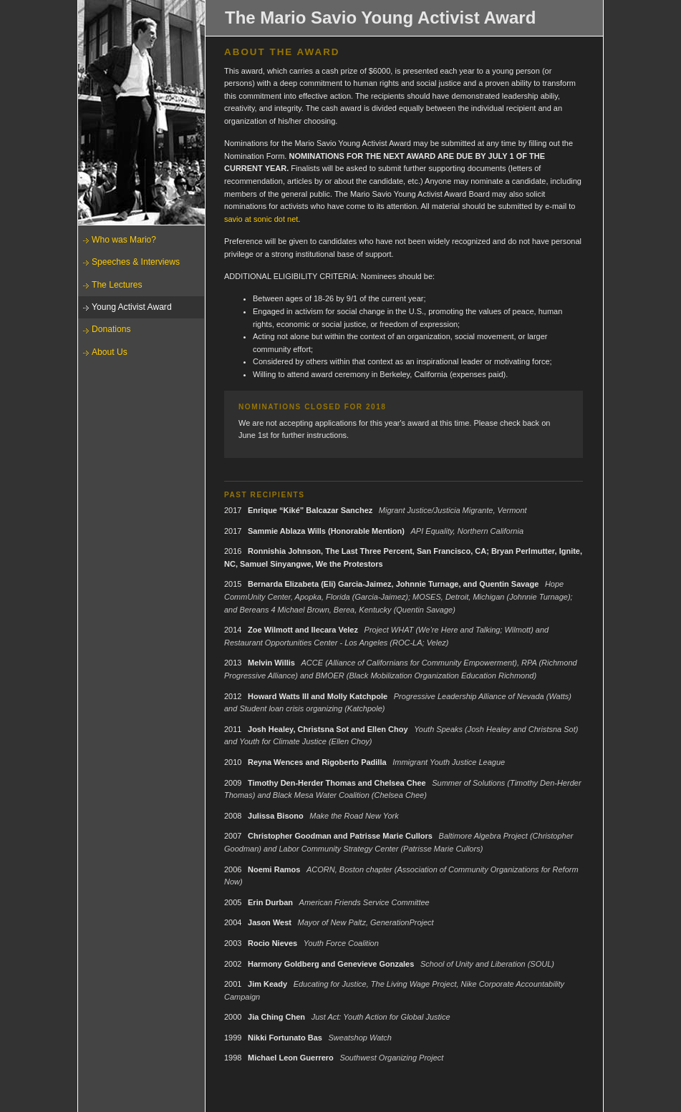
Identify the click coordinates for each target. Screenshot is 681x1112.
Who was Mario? (124, 240)
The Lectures (117, 285)
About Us (109, 352)
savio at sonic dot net (261, 219)
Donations (111, 329)
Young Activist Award (132, 307)
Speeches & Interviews (136, 262)
